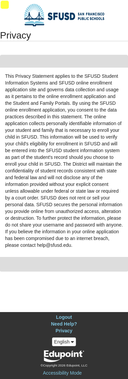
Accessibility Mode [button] (62, 373)
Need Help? (64, 324)
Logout (64, 317)
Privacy (64, 330)
